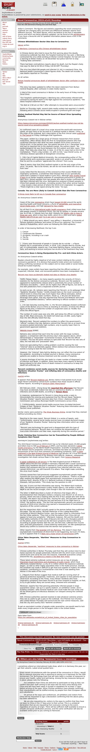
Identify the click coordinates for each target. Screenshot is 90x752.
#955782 (68, 662)
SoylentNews (8, 6)
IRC (3, 74)
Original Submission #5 (30, 625)
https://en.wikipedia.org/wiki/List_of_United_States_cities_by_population (47, 617)
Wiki (3, 76)
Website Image (26, 330)
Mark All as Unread (72, 648)
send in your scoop (53, 15)
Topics (4, 28)
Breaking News (7, 56)
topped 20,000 (61, 202)
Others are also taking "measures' (39, 659)
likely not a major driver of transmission (58, 534)
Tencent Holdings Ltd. (39, 380)
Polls (4, 34)
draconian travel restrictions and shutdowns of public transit (45, 562)
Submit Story (7, 38)
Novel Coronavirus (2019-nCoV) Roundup (39, 20)
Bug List (5, 80)
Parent (20, 718)
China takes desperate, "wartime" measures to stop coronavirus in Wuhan (48, 546)
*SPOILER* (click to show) (30, 612)
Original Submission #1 (26, 623)
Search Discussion (59, 642)
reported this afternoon (62, 388)
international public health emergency (50, 209)
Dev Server (6, 82)
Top (84, 640)
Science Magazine (72, 457)
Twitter (4, 72)
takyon (20, 45)
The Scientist (41, 530)
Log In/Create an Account (69, 640)
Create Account (7, 44)
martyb (21, 376)
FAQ (3, 24)
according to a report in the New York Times (52, 557)
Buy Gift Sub (6, 42)
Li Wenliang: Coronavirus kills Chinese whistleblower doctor (42, 49)
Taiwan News (62, 392)
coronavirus (39, 202)
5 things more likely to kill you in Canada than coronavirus (42, 194)
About (4, 22)
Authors (5, 30)
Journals (5, 26)
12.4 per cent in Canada (53, 217)
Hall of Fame (6, 36)
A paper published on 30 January (33, 462)
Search (4, 32)
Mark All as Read (53, 648)
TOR (3, 84)
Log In (4, 46)
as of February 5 (43, 446)
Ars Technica (56, 530)
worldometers (79, 34)
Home (25, 747)
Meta (4, 62)
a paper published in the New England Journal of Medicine (50, 452)
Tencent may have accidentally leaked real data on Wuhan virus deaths (47, 275)
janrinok (27, 23)
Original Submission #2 (44, 623)
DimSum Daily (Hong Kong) (54, 383)
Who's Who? (6, 78)
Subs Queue (6, 40)
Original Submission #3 (62, 623)
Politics (4, 64)
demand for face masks (53, 206)
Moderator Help (23, 738)
